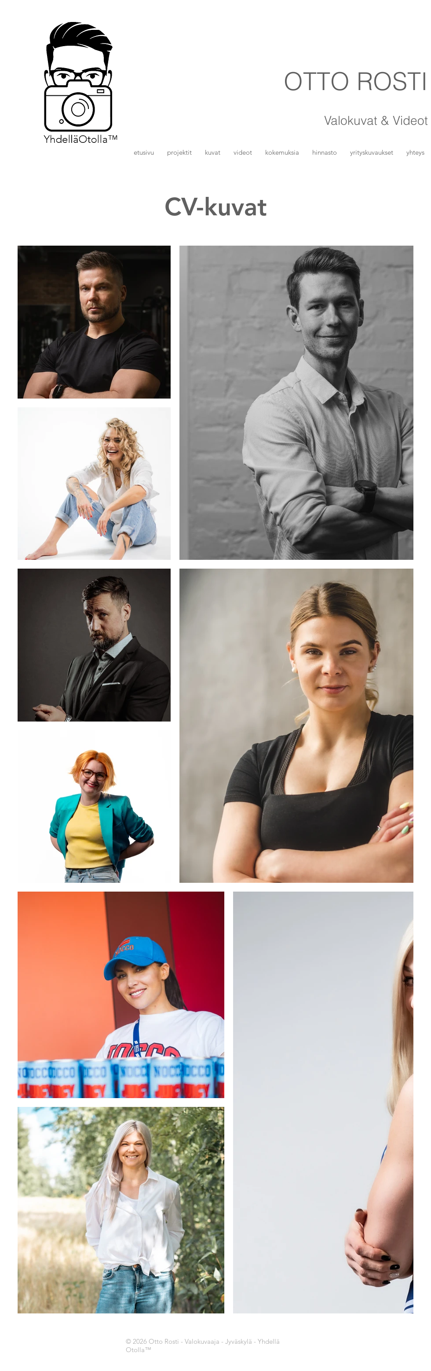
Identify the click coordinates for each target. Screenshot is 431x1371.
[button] (212, 152)
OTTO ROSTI (356, 81)
